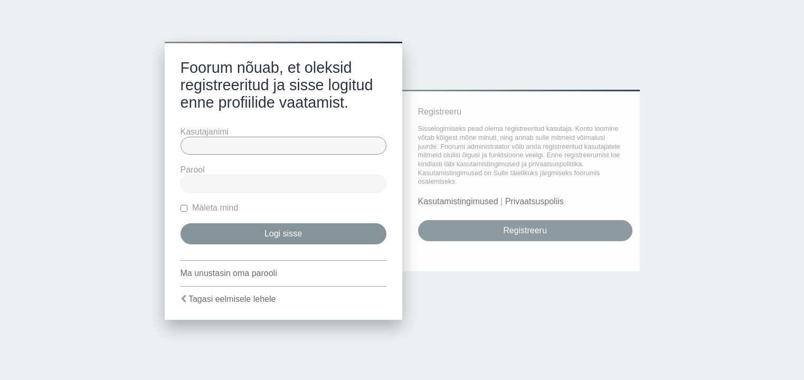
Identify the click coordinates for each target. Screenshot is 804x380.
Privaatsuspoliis (534, 201)
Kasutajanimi (205, 131)
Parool (193, 169)
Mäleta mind (210, 207)
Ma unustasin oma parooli (229, 273)
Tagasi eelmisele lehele (232, 298)
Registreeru (525, 230)
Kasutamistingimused (458, 201)
